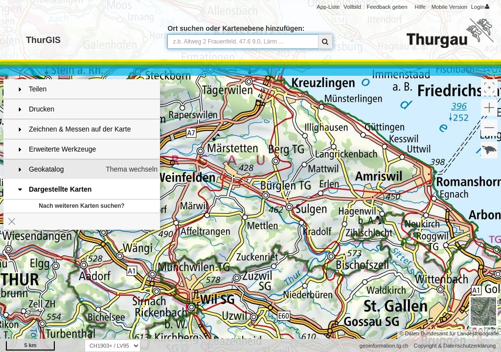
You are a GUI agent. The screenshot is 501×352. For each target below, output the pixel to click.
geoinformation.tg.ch (384, 346)
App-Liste (328, 7)
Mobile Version (449, 7)
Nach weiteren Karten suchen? (81, 205)
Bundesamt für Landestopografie (460, 333)
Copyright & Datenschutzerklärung (454, 346)
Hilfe (420, 7)
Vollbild (352, 7)
